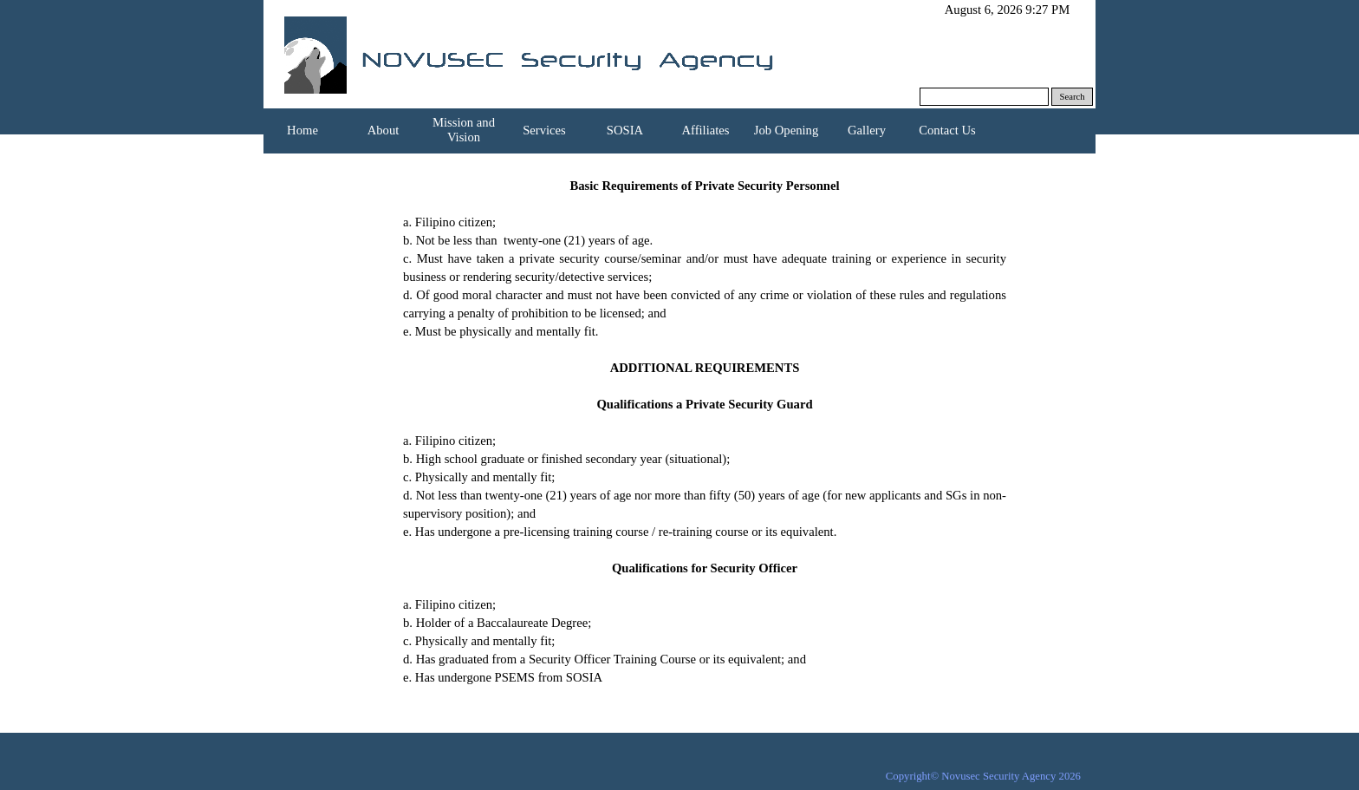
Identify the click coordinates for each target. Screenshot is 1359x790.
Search (1072, 96)
